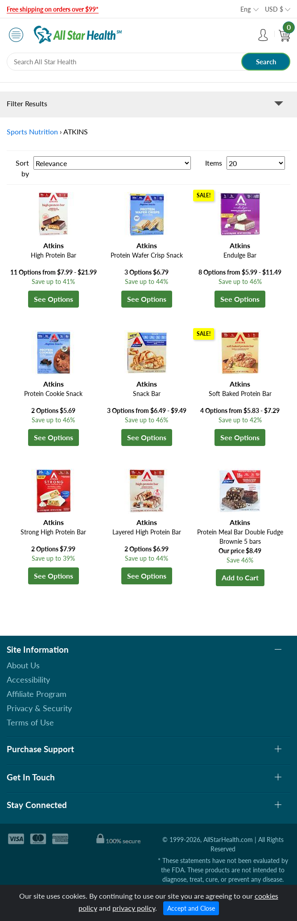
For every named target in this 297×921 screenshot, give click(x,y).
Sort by (22, 168)
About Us (23, 665)
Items (213, 162)
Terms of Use (30, 722)
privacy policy (133, 908)
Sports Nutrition (32, 131)
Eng (245, 9)
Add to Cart (240, 577)
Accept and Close (191, 908)
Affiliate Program (36, 694)
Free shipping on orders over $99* (53, 9)
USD (274, 9)
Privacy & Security (39, 708)
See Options (53, 299)
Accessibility (28, 679)
